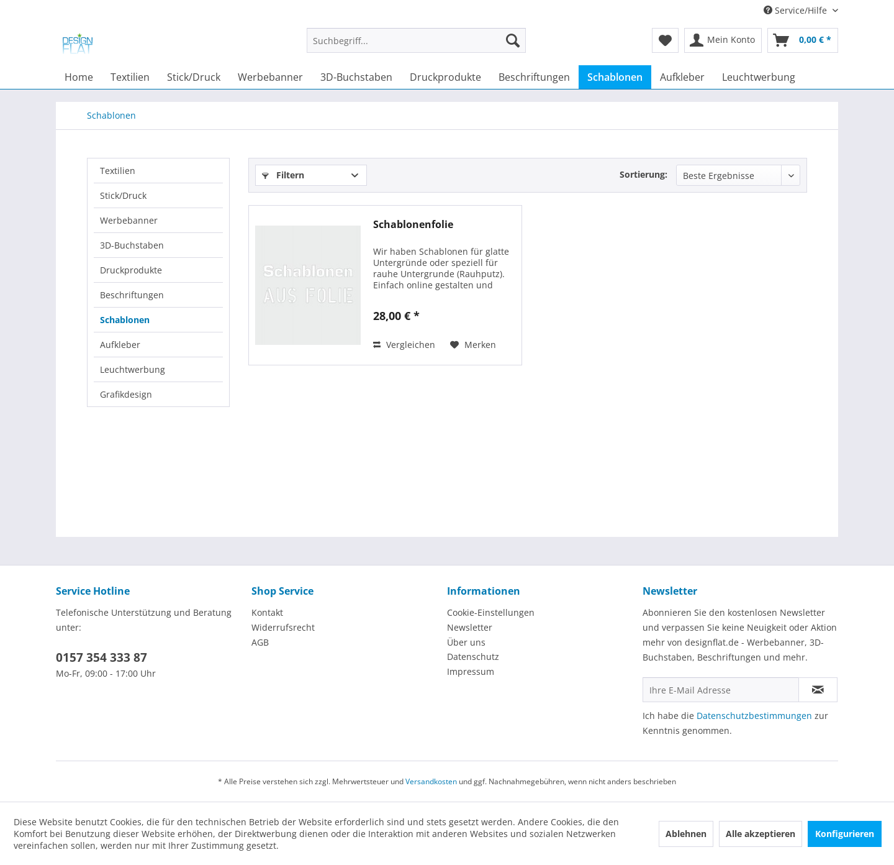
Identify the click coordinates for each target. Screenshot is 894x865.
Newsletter (469, 627)
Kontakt (267, 612)
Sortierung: (643, 174)
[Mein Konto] (723, 40)
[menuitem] (416, 46)
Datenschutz (473, 656)
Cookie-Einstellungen (491, 612)
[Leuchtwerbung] (758, 77)
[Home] (79, 77)
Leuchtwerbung (132, 369)
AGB (260, 642)
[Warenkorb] (802, 40)
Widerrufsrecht (283, 627)
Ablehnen (686, 834)
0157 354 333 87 (101, 657)
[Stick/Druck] (193, 77)
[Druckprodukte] (445, 77)
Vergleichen (404, 344)
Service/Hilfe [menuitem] (796, 10)
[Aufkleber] (682, 77)
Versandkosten (431, 781)
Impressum (470, 671)
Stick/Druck (123, 195)
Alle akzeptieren (760, 834)
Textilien (117, 170)
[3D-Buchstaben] (356, 77)
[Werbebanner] (270, 77)
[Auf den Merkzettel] (473, 344)
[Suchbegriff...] (416, 40)
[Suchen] (513, 40)
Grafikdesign (126, 394)
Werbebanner (129, 220)
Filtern (283, 175)
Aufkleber (120, 344)
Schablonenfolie (413, 224)
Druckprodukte (131, 270)
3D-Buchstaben (132, 245)
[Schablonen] (615, 77)
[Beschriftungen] (534, 77)
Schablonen (125, 320)
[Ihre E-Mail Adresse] (721, 689)
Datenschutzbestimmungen (754, 715)
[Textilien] (130, 77)
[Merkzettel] (665, 40)
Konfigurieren (844, 834)
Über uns (466, 642)
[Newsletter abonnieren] (818, 689)
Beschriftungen (132, 295)
